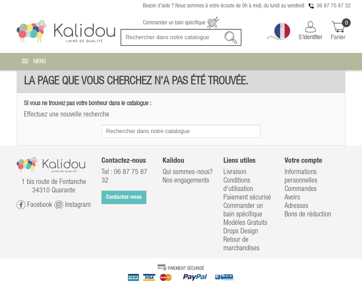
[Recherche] (181, 37)
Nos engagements (186, 181)
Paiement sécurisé (247, 198)
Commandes (301, 189)
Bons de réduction (308, 214)
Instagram (72, 205)
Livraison (234, 172)
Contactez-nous (124, 197)
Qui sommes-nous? (188, 172)
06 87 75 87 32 (334, 6)
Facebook (34, 205)
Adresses (296, 206)
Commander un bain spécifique (181, 22)
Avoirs (292, 198)
